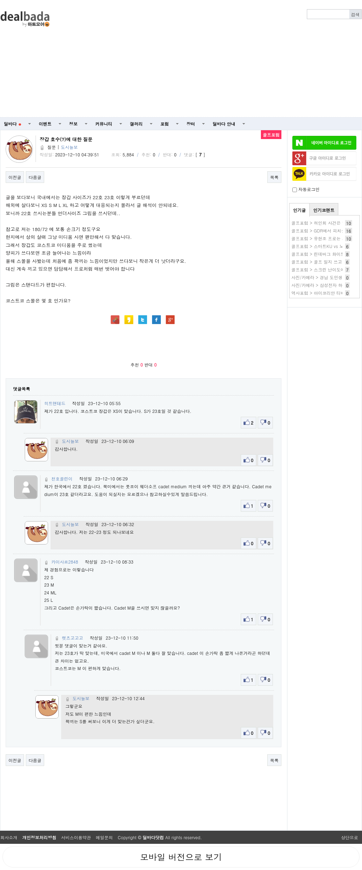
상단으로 (349, 837)
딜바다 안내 (224, 124)
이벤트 (45, 124)
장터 (191, 124)
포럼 (164, 124)
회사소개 (8, 837)
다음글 (35, 177)
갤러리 (136, 124)
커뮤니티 (103, 124)
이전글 (14, 177)
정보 (73, 124)
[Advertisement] (215, 58)
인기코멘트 (323, 210)
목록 (274, 177)
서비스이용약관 (76, 837)
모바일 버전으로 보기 (181, 857)
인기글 (299, 210)
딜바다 (12, 124)
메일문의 (104, 837)
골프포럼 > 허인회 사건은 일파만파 (325, 223)
